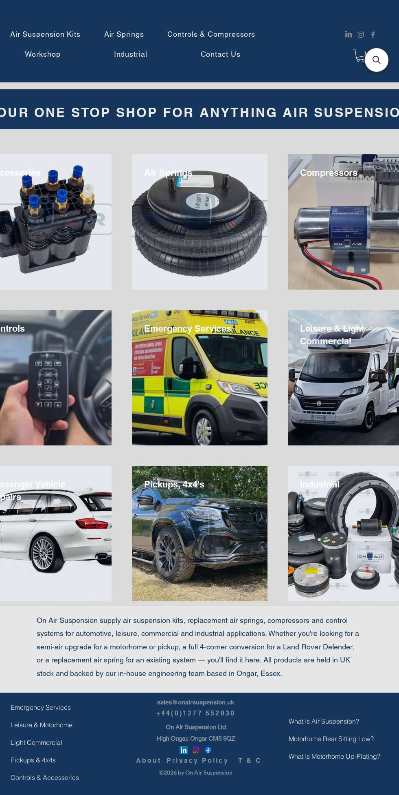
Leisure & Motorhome (30, 725)
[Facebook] (373, 35)
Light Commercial (30, 742)
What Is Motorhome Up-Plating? (308, 756)
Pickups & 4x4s (30, 760)
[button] (45, 34)
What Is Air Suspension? (308, 721)
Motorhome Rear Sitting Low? (308, 739)
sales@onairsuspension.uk (195, 702)
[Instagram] (361, 35)
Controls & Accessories (30, 777)
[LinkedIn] (348, 35)
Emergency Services (30, 707)
